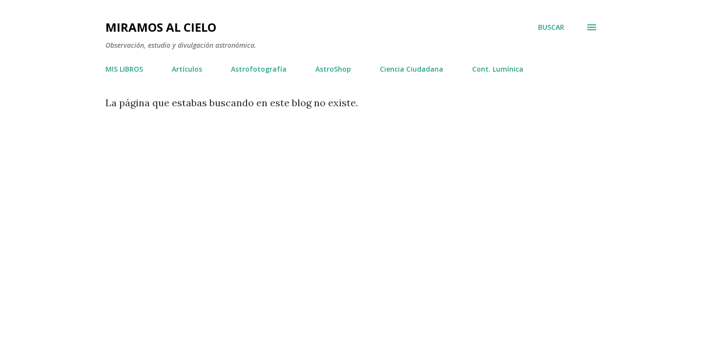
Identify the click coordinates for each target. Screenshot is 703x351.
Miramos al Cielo (160, 27)
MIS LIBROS (124, 69)
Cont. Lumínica (497, 69)
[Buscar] (551, 27)
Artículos (187, 69)
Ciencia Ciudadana (411, 69)
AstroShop (333, 69)
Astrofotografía (259, 69)
